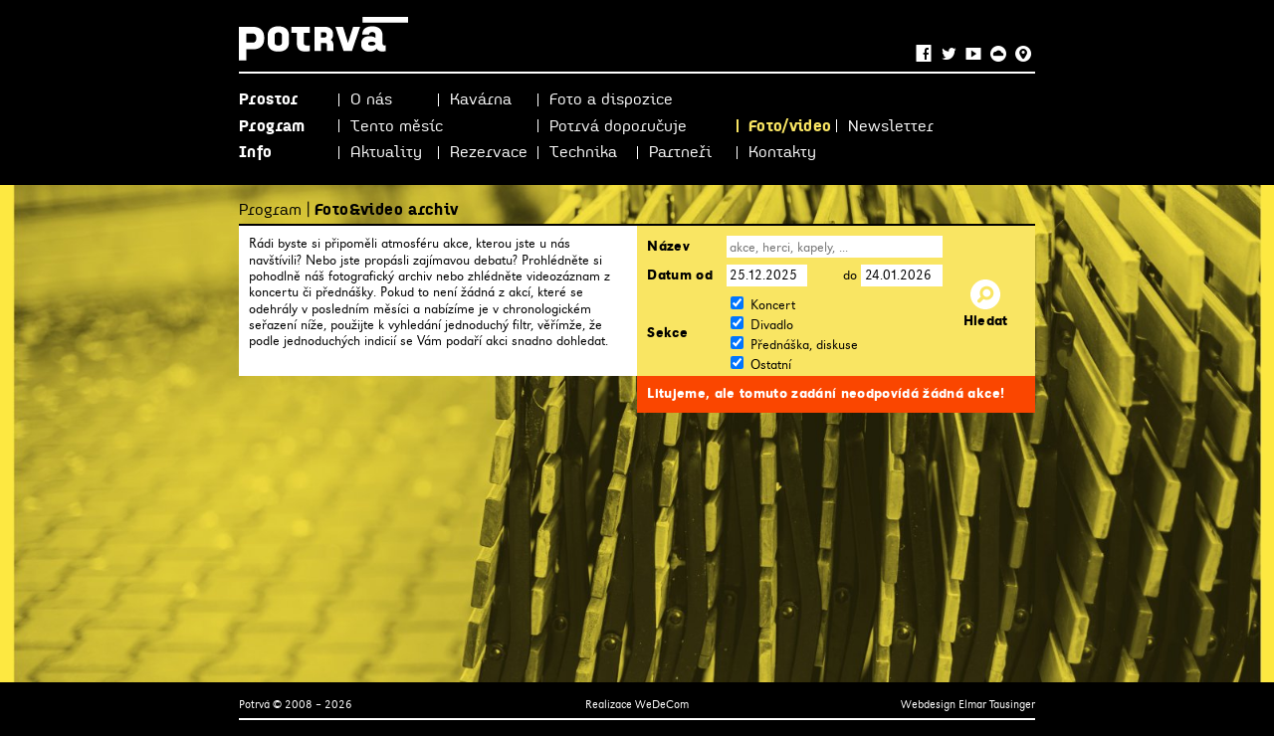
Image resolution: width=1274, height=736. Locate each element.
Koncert (772, 304)
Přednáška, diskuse (804, 344)
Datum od (680, 275)
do (850, 275)
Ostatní (770, 364)
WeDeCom (662, 704)
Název (668, 247)
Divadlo (771, 324)
